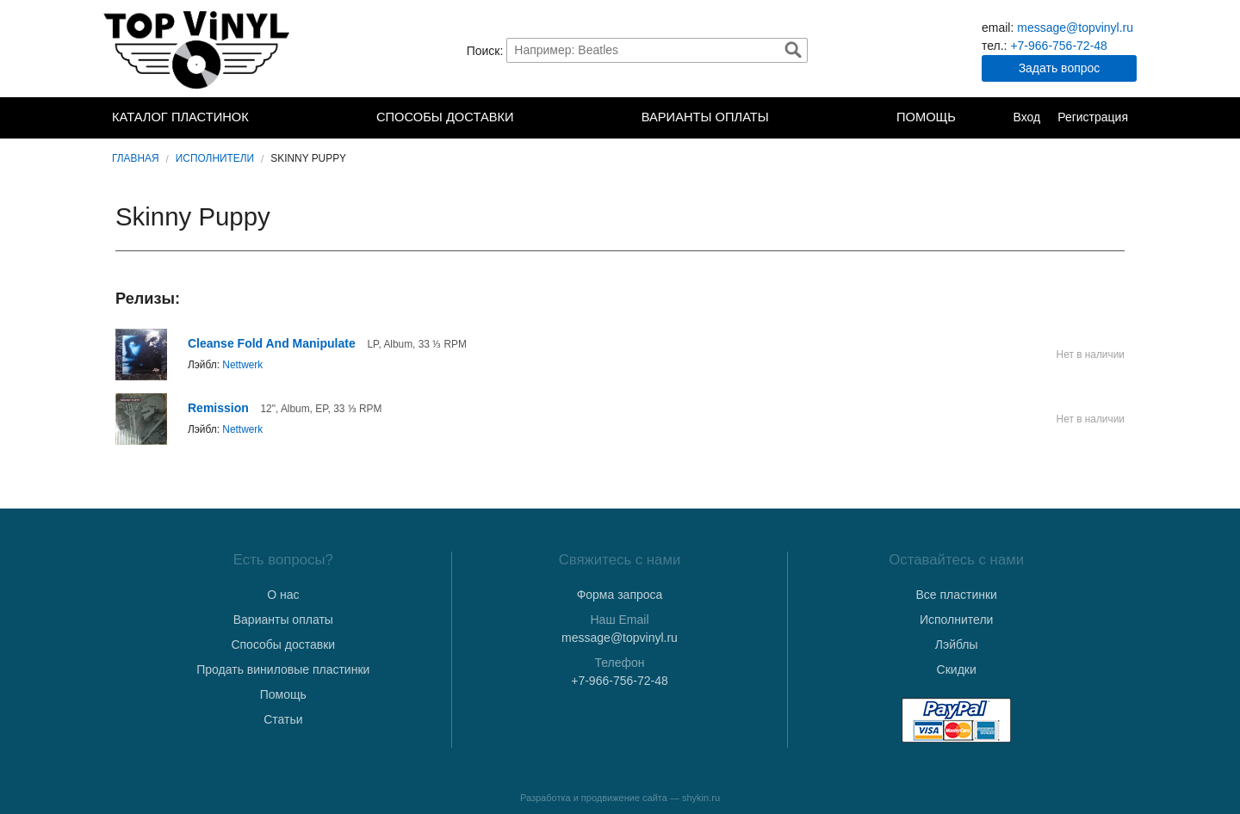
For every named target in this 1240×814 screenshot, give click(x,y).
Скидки (956, 669)
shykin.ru (701, 797)
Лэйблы (956, 644)
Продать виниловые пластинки (282, 669)
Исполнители (215, 158)
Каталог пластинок (180, 117)
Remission (218, 408)
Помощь (926, 117)
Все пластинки (955, 594)
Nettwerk (242, 365)
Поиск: (485, 50)
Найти (793, 50)
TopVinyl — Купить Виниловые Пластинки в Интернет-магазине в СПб (198, 50)
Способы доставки (445, 117)
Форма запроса (620, 594)
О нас (283, 594)
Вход (1026, 117)
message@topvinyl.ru (1075, 27)
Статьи (283, 719)
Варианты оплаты (705, 117)
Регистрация (1092, 117)
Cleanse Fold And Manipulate (272, 343)
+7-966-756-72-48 (1058, 45)
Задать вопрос (1059, 68)
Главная (135, 158)
